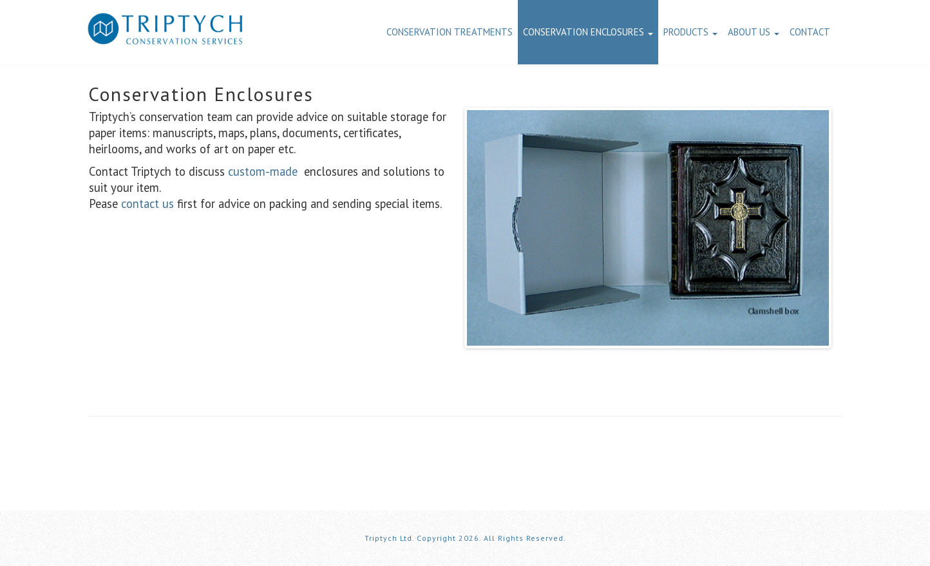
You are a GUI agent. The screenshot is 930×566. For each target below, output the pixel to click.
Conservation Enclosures (588, 32)
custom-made (263, 171)
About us (753, 32)
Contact (810, 32)
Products (690, 32)
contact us (147, 203)
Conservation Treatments (449, 32)
